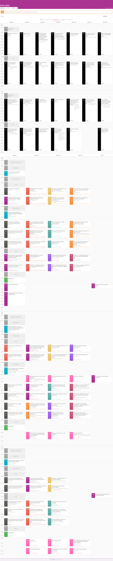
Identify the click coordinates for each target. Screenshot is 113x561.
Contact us (57, 559)
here (36, 11)
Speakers (14, 7)
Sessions (9, 7)
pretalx (55, 559)
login (112, 8)
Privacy (60, 559)
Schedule (3, 7)
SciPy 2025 (4, 5)
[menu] (107, 8)
